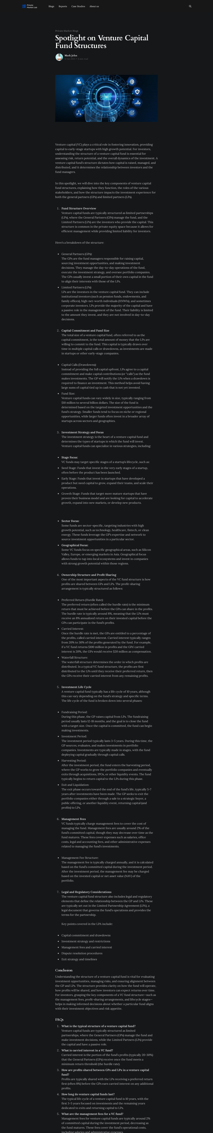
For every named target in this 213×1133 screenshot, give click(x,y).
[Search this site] (190, 6)
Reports (63, 6)
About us (94, 6)
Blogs (51, 6)
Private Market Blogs (66, 30)
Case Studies (78, 6)
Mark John (71, 55)
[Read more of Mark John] (59, 57)
